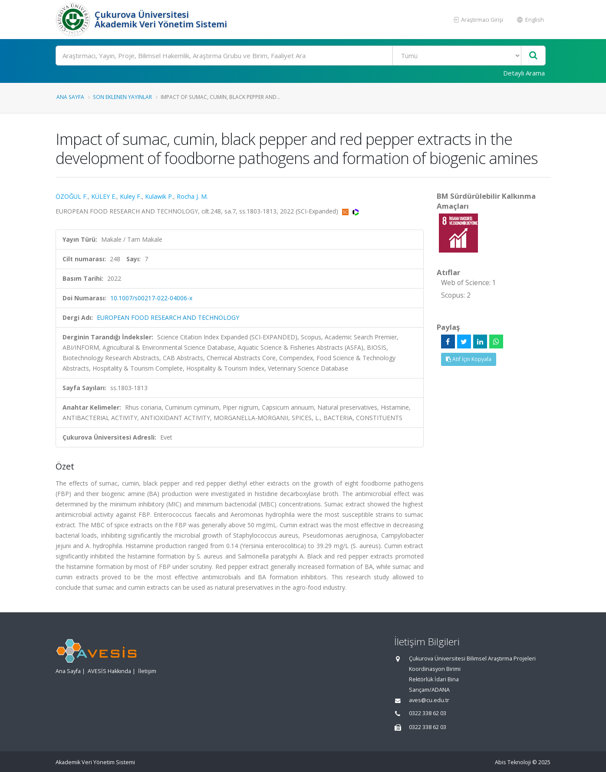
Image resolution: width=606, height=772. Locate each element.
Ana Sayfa (70, 96)
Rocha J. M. (192, 196)
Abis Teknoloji (513, 762)
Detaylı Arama (524, 73)
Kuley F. (131, 196)
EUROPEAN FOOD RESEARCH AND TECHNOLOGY (168, 317)
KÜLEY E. (103, 196)
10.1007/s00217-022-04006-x (151, 298)
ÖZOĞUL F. (72, 196)
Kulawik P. (159, 196)
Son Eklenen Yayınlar (122, 96)
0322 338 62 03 (427, 713)
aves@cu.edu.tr (429, 700)
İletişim (147, 671)
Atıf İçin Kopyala (468, 359)
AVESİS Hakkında (109, 671)
